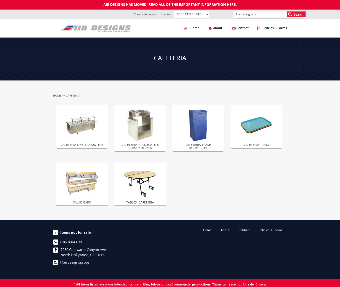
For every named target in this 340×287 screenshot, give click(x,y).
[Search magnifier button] (296, 14)
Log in (165, 14)
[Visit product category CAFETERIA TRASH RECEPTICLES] (198, 130)
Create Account (145, 14)
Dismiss (261, 284)
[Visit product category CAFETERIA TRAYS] (256, 128)
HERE (231, 4)
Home (194, 28)
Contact (242, 28)
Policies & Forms (275, 28)
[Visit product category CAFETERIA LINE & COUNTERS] (82, 128)
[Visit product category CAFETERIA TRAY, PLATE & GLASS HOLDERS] (140, 130)
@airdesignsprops (75, 262)
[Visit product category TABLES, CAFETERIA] (140, 186)
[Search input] (255, 14)
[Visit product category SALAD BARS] (82, 186)
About (217, 28)
